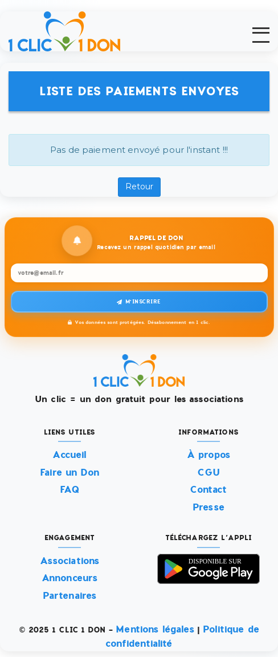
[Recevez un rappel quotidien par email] (139, 273)
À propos (208, 455)
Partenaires (70, 595)
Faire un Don (69, 472)
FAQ (69, 490)
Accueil (69, 455)
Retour (139, 187)
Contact (208, 490)
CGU (208, 472)
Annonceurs (70, 578)
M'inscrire (139, 302)
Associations (70, 560)
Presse (208, 507)
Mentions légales (155, 629)
